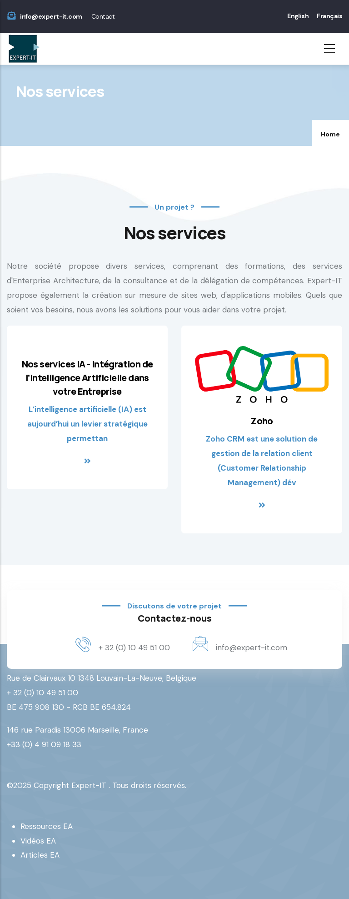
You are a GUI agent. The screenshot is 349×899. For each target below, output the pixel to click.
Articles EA (40, 855)
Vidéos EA (38, 841)
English (298, 16)
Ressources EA (46, 826)
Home (330, 134)
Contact (103, 16)
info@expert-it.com (51, 16)
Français (329, 16)
